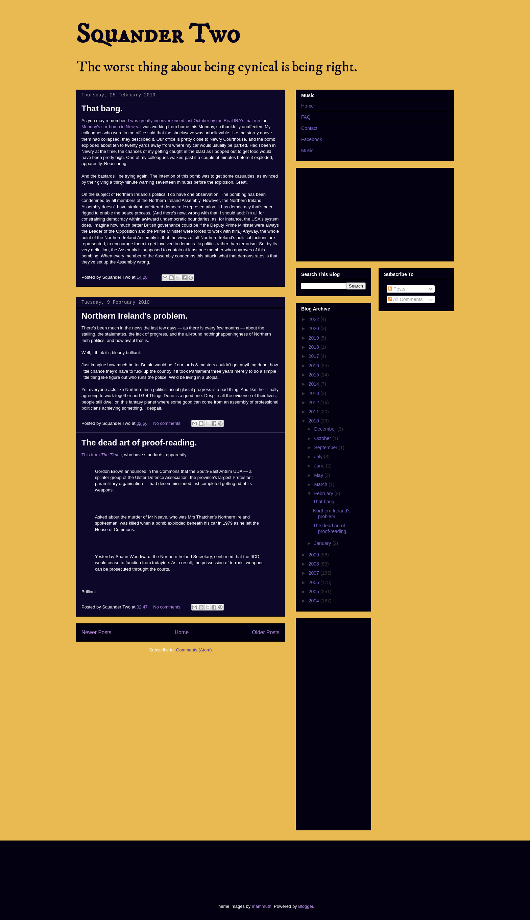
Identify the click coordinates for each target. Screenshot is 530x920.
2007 (314, 573)
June (320, 465)
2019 (314, 338)
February (324, 493)
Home (182, 632)
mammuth (261, 906)
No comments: (168, 423)
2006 (314, 582)
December (325, 429)
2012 (314, 402)
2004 (314, 600)
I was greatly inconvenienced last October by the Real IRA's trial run (194, 120)
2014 (314, 384)
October (323, 438)
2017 (314, 356)
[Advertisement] (199, 866)
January (323, 543)
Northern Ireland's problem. (134, 315)
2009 (314, 554)
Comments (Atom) (194, 649)
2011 (314, 411)
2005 (314, 591)
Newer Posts (96, 632)
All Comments (405, 299)
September (326, 447)
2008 (314, 564)
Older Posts (266, 632)
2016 (314, 365)
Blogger (305, 906)
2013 (314, 393)
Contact (309, 128)
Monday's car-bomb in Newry (109, 126)
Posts (396, 289)
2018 (314, 347)
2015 (314, 374)
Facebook (311, 139)
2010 (314, 420)
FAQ (306, 117)
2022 (314, 319)
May (319, 475)
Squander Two (158, 34)
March (321, 484)
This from (101, 454)
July (319, 456)
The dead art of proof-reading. (139, 442)
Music (307, 150)
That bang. (101, 108)
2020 (314, 328)
